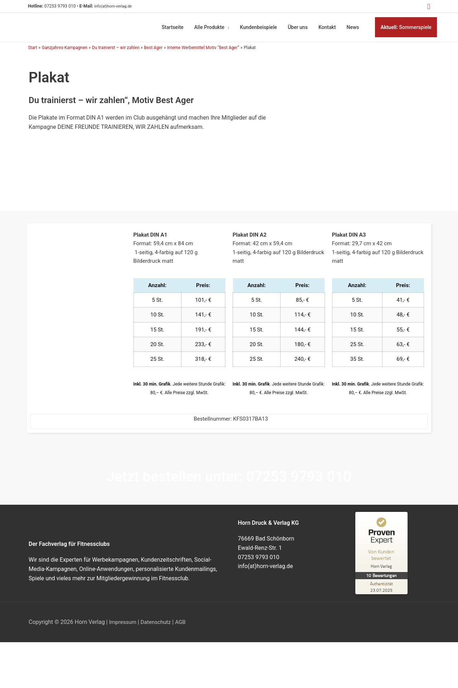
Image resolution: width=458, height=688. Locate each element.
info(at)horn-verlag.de (120, 6)
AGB (183, 625)
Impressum (123, 625)
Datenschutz (158, 625)
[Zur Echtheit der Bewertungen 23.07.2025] (382, 590)
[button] (428, 6)
